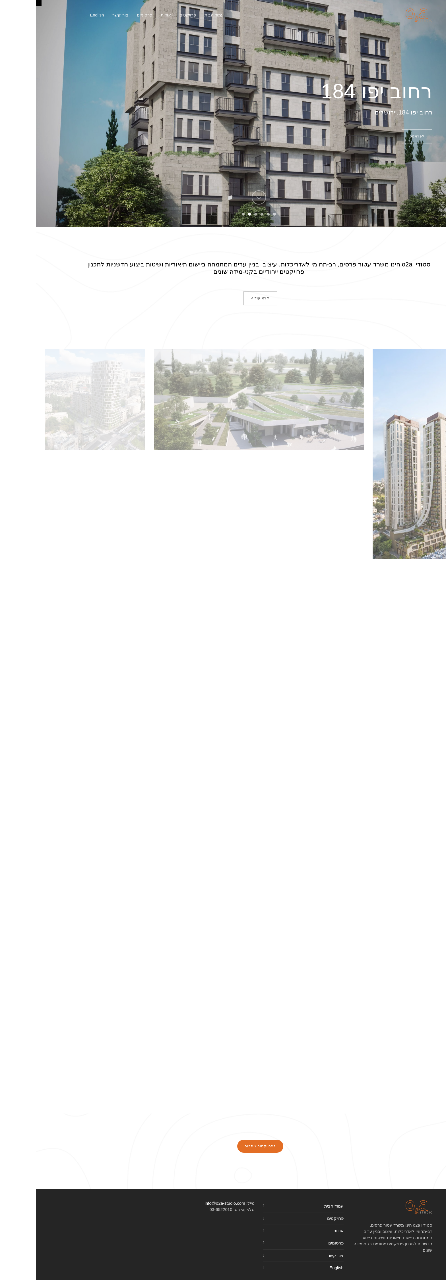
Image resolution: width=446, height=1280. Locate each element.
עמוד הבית (297, 1206)
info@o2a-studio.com (189, 1203)
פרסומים (300, 1243)
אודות (303, 1230)
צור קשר (299, 1255)
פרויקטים (299, 1218)
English (300, 1267)
